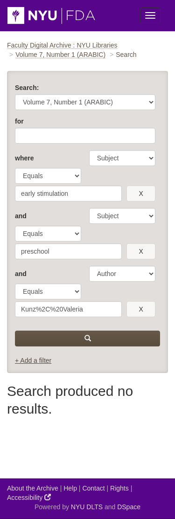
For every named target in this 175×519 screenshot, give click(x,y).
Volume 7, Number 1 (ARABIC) (60, 54)
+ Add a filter (33, 360)
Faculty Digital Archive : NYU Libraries (62, 45)
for (19, 121)
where (24, 158)
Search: (27, 87)
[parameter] (122, 158)
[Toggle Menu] (150, 15)
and (21, 216)
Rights (119, 488)
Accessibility (29, 497)
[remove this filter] (140, 193)
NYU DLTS (87, 507)
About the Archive (32, 488)
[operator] (48, 176)
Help (70, 488)
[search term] (68, 193)
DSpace (128, 507)
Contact (93, 488)
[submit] (87, 338)
